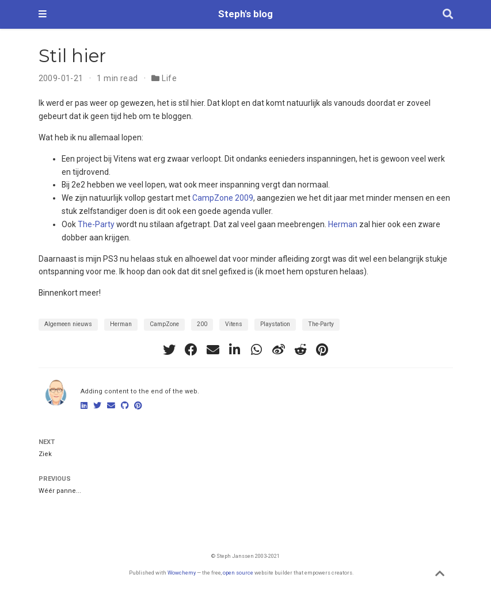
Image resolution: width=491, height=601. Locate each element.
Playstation (275, 324)
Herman (342, 224)
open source (238, 572)
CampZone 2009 (222, 197)
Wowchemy (182, 572)
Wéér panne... (60, 491)
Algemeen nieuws (68, 324)
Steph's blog (245, 14)
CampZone (164, 324)
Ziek (45, 454)
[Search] (448, 14)
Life (169, 78)
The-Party (96, 224)
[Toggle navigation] (43, 14)
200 (202, 324)
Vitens (233, 324)
